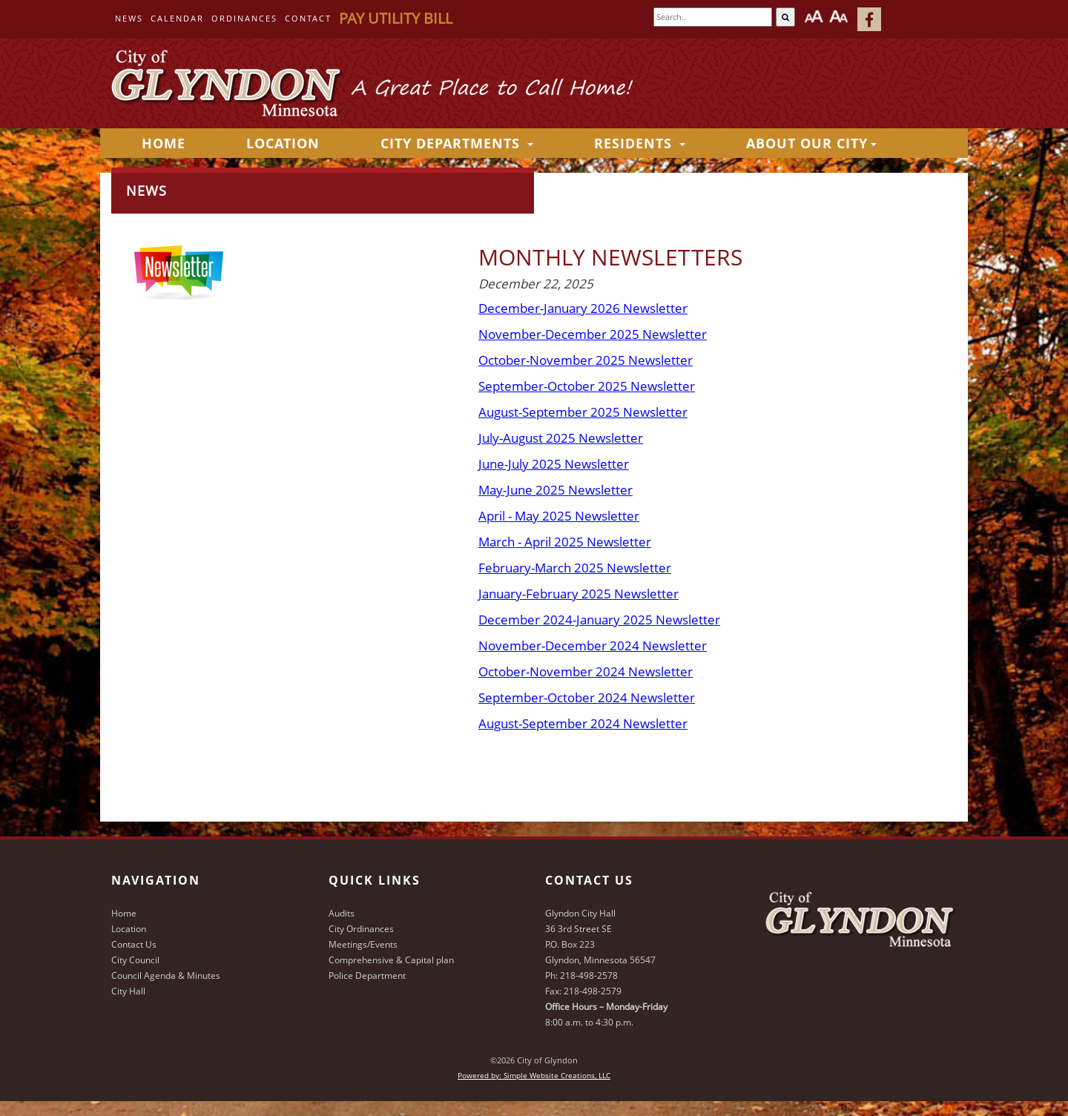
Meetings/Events (363, 944)
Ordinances (244, 18)
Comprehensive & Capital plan (391, 960)
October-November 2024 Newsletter (585, 671)
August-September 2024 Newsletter (583, 723)
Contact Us (133, 944)
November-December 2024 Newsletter (592, 645)
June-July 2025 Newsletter (553, 463)
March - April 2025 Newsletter (564, 541)
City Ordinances (361, 928)
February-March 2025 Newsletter (574, 567)
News (129, 18)
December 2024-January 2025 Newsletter (599, 619)
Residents (639, 143)
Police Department (367, 975)
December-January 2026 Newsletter (583, 308)
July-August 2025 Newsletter (560, 437)
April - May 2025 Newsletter (558, 515)
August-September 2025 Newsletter (583, 411)
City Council (135, 960)
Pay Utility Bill (395, 18)
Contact (308, 18)
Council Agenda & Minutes (165, 975)
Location (283, 143)
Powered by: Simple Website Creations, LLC (534, 1075)
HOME (163, 143)
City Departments (456, 143)
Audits (342, 913)
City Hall (128, 991)
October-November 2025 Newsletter (585, 360)
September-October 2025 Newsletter (586, 385)
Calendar (177, 18)
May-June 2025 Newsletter (555, 489)
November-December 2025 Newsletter (592, 334)
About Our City (811, 143)
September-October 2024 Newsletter (586, 697)
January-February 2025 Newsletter (578, 593)
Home (123, 913)
